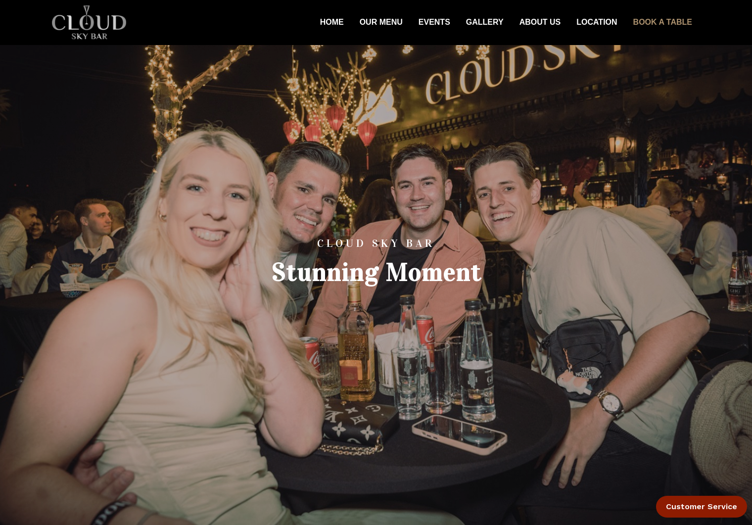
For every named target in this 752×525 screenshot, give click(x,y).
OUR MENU (381, 22)
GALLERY (485, 22)
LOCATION (596, 22)
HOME (332, 22)
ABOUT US (540, 22)
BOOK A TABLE (662, 22)
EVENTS (434, 22)
